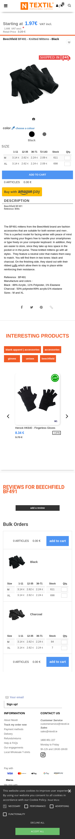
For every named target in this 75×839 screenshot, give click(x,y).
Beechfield (10, 39)
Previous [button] (8, 86)
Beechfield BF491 (13, 206)
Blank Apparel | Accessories (22, 349)
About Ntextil (11, 720)
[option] (37, 84)
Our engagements (13, 747)
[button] (57, 5)
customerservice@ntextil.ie (55, 724)
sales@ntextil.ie (49, 731)
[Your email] (33, 697)
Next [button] (69, 86)
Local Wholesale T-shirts (17, 752)
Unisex (30, 358)
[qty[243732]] (67, 158)
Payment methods (13, 729)
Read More (54, 799)
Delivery (8, 734)
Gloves (12, 358)
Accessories (52, 349)
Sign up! (12, 704)
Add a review (37, 508)
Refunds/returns (12, 738)
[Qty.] (64, 590)
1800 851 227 (48, 740)
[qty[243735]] (67, 164)
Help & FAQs (11, 743)
